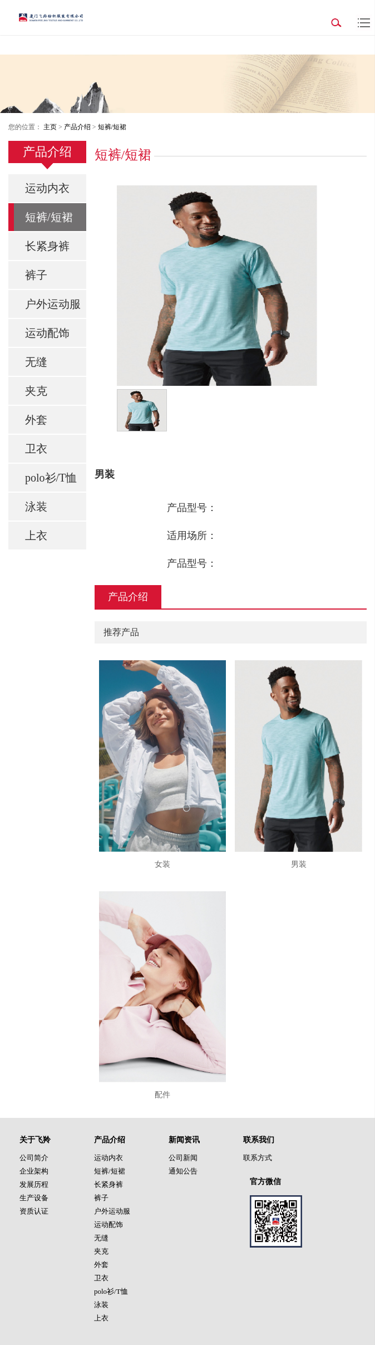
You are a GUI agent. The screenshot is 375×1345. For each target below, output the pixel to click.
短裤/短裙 (112, 127)
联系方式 (257, 1157)
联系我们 (258, 1140)
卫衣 (36, 449)
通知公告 (183, 1171)
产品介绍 (77, 127)
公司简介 (33, 1157)
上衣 (36, 535)
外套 (36, 420)
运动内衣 (47, 188)
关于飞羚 (35, 1140)
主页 (50, 127)
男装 (299, 864)
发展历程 (33, 1184)
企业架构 (33, 1171)
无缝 (36, 362)
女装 (162, 864)
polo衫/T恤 (51, 478)
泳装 (36, 506)
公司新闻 (183, 1157)
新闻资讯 (184, 1140)
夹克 (36, 391)
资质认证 (33, 1211)
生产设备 (33, 1198)
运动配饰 (47, 333)
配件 (162, 1095)
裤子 (36, 275)
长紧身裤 (47, 246)
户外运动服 (53, 304)
